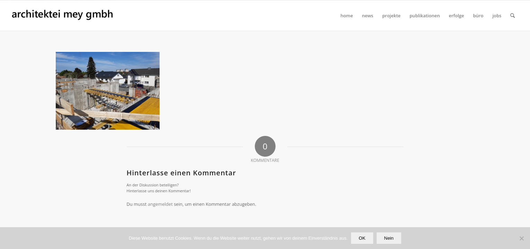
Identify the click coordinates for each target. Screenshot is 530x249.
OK (362, 238)
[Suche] (512, 15)
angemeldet (160, 204)
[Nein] (521, 238)
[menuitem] (346, 15)
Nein (389, 238)
